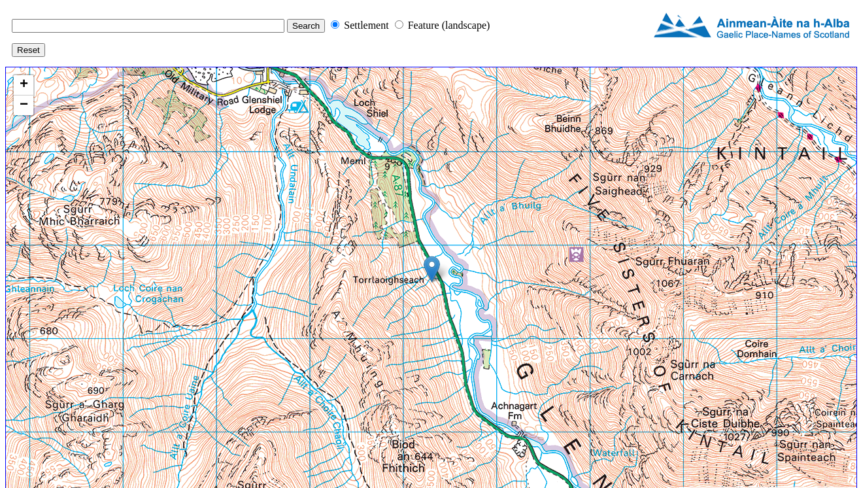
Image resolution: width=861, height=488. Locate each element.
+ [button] (24, 85)
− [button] (24, 105)
